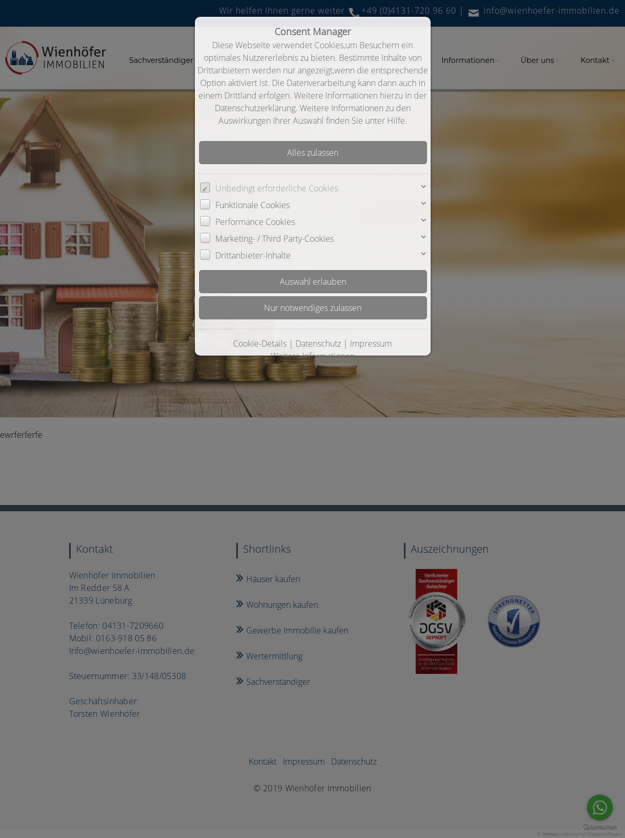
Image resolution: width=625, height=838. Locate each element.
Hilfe (396, 120)
